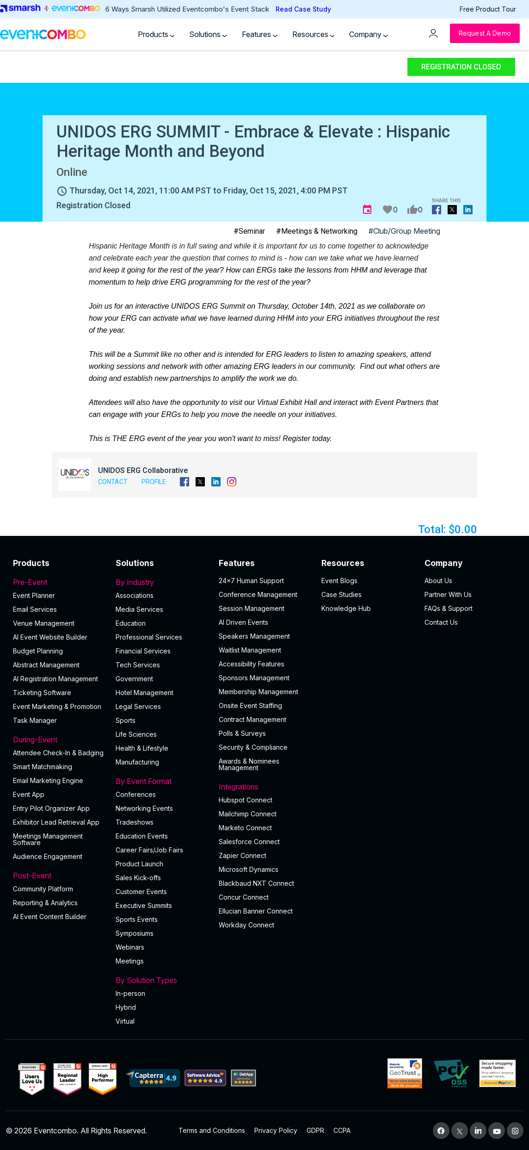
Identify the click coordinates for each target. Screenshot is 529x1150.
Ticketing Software (42, 692)
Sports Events (137, 919)
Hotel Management (144, 692)
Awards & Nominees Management (249, 764)
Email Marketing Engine (48, 780)
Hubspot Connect (245, 800)
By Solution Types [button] (161, 980)
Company (368, 34)
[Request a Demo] (485, 33)
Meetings (130, 961)
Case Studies (341, 594)
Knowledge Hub (346, 608)
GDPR (315, 1130)
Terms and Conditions (211, 1130)
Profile (153, 481)
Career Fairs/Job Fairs (149, 850)
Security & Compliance (253, 747)
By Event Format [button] (161, 781)
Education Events (142, 836)
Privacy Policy (275, 1130)
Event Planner (34, 595)
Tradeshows (135, 822)
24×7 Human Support (251, 580)
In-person (130, 993)
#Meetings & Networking (316, 231)
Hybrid (126, 1007)
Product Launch (139, 864)
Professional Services (149, 637)
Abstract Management (46, 665)
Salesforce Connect (249, 841)
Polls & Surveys (242, 733)
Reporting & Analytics (45, 903)
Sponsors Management (254, 678)
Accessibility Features (251, 664)
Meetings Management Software (48, 839)
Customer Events (141, 891)
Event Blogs (339, 580)
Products (156, 34)
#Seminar (249, 231)
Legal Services (138, 706)
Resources (313, 34)
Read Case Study (303, 9)
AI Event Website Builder (50, 637)
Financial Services (143, 651)
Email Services (35, 609)
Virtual (125, 1021)
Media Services (139, 609)
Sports (125, 720)
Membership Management (258, 692)
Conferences (136, 794)
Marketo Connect (245, 828)
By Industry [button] (161, 582)
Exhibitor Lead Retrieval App (56, 822)
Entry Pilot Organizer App (51, 808)
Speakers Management (254, 636)
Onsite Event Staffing (250, 705)
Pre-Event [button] (59, 582)
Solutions (208, 34)
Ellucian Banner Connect (256, 911)
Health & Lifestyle (142, 748)
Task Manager (35, 720)
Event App (28, 794)
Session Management (251, 608)
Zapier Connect (242, 855)
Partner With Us (448, 594)
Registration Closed (461, 66)
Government (134, 679)
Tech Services (138, 665)
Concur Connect (244, 897)
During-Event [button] (59, 739)
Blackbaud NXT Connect (256, 883)
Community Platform (43, 889)
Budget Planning (38, 651)
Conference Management (258, 594)
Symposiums (135, 933)
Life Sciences (136, 734)
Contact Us (441, 622)
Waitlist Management (250, 650)
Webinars (130, 947)
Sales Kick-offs (138, 878)
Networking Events (144, 808)
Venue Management (43, 623)
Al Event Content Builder (49, 916)
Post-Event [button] (59, 875)
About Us (438, 580)
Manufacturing (137, 762)
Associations (135, 595)
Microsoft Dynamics (248, 869)
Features (259, 34)
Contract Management (252, 719)
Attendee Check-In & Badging (58, 753)
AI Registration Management (55, 679)
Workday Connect (246, 925)
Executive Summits (144, 905)
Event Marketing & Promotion (57, 706)
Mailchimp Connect (248, 814)
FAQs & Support (448, 608)
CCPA (342, 1130)
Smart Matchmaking (42, 767)
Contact (113, 481)
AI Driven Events (243, 622)
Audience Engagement (47, 856)
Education (131, 623)
